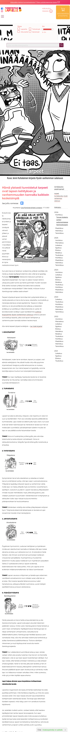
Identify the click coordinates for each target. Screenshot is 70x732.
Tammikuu (59, 202)
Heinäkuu (59, 300)
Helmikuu (59, 199)
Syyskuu (58, 217)
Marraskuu (59, 212)
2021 (56, 320)
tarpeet (56, 163)
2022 (56, 285)
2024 (56, 239)
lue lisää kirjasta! (36, 295)
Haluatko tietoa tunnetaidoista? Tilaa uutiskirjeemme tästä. (33, 2)
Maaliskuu (59, 197)
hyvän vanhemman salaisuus (61, 167)
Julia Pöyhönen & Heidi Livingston (31, 177)
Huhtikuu (59, 184)
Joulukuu (59, 209)
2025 (56, 207)
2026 (56, 181)
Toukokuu (59, 224)
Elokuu (58, 219)
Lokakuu (58, 214)
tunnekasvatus (58, 165)
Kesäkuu (58, 222)
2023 (56, 266)
